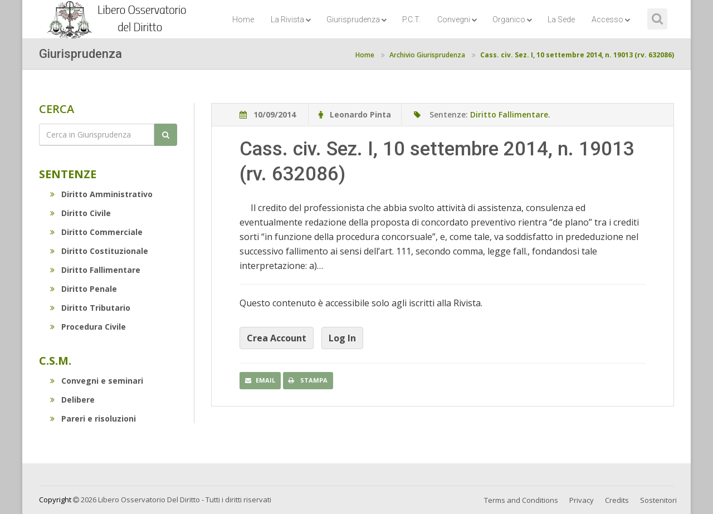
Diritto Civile (80, 213)
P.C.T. (411, 19)
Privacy (581, 500)
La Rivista (291, 19)
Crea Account (276, 338)
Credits (617, 500)
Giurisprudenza (356, 19)
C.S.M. (55, 360)
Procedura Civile (88, 326)
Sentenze (67, 174)
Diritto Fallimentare (95, 270)
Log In (342, 338)
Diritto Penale (83, 288)
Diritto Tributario (90, 307)
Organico (512, 19)
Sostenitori (658, 500)
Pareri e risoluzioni (93, 418)
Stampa (308, 380)
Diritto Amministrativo (101, 194)
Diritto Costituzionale (99, 251)
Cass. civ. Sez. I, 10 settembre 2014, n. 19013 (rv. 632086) (577, 55)
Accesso (611, 19)
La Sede (561, 19)
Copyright (55, 500)
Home (243, 19)
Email (260, 380)
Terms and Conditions (521, 500)
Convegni (457, 19)
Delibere (72, 399)
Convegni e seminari (96, 380)
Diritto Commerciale (96, 232)
